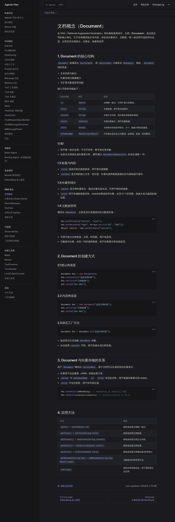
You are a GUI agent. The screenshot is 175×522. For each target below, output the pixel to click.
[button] (20, 13)
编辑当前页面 (65, 486)
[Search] (55, 5)
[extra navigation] (169, 4)
